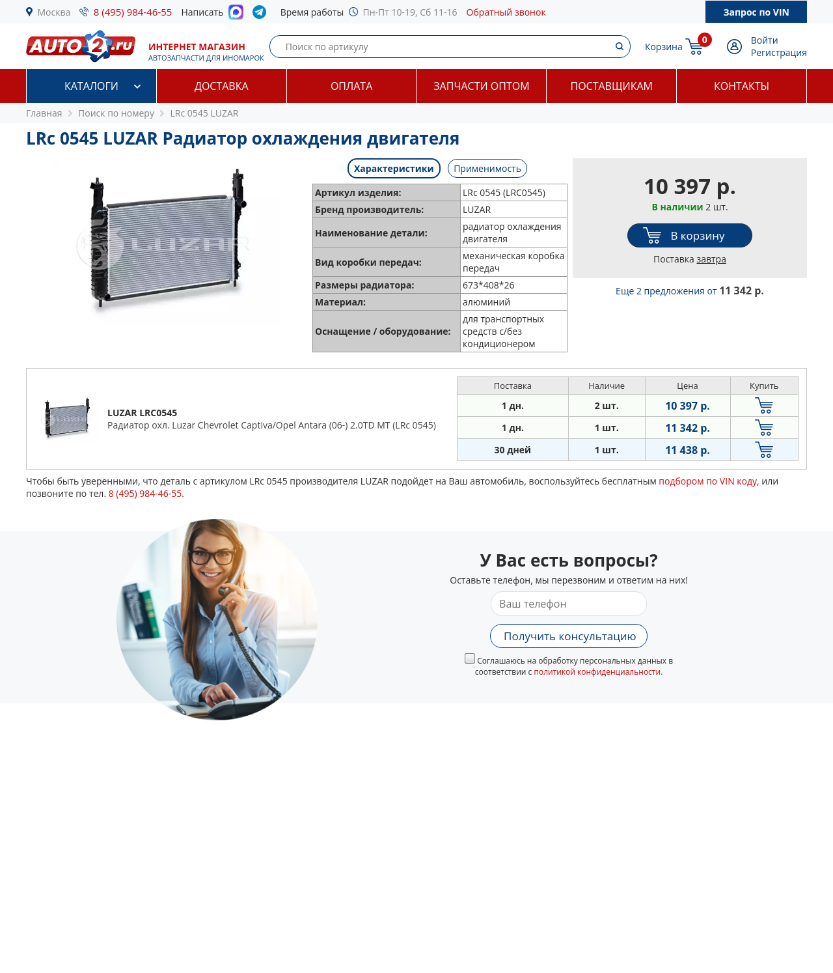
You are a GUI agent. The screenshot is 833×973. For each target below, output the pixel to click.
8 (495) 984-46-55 (133, 11)
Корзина (664, 46)
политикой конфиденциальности (597, 671)
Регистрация (779, 52)
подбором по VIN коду (708, 481)
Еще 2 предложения (690, 291)
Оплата (351, 86)
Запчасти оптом (481, 86)
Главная (44, 113)
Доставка (222, 86)
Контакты (741, 86)
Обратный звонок (506, 12)
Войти (764, 40)
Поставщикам (612, 86)
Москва (54, 12)
